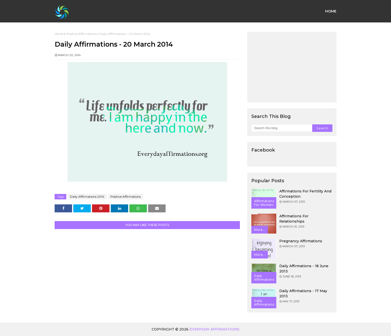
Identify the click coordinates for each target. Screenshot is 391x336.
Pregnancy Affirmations (300, 241)
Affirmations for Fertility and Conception (305, 194)
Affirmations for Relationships (293, 219)
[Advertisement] (291, 67)
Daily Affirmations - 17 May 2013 (303, 293)
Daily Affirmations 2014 (87, 196)
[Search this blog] (281, 128)
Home (59, 34)
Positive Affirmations (81, 34)
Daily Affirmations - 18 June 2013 (303, 268)
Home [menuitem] (330, 11)
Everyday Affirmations (214, 329)
